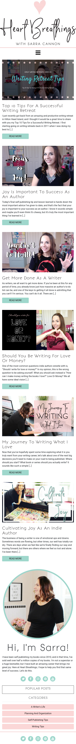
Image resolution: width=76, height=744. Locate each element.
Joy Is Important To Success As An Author (36, 194)
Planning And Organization (38, 713)
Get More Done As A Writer (32, 278)
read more (15, 136)
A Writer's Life (38, 706)
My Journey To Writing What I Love (35, 444)
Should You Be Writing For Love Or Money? (36, 358)
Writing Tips (38, 726)
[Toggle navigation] (38, 52)
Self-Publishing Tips (38, 720)
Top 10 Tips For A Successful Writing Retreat (32, 108)
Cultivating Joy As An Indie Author (32, 530)
